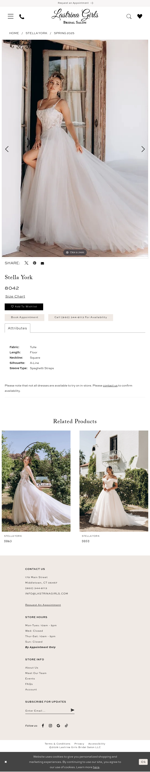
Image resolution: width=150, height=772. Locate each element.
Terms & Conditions (58, 744)
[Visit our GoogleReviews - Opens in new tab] (58, 726)
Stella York (36, 33)
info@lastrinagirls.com (46, 593)
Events (30, 678)
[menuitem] (10, 16)
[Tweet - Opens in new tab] (26, 263)
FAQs (29, 684)
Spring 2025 (64, 33)
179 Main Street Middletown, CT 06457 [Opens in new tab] (41, 580)
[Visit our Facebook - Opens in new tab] (43, 726)
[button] (10, 16)
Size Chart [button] (15, 296)
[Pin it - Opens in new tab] (34, 263)
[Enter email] (50, 710)
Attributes (17, 328)
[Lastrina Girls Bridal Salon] (75, 16)
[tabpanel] (75, 148)
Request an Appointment (43, 605)
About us (31, 667)
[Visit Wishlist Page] (139, 16)
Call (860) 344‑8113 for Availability (80, 317)
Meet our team (36, 673)
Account (31, 689)
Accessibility (96, 744)
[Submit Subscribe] (73, 710)
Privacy (79, 744)
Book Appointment (24, 317)
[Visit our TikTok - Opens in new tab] (66, 726)
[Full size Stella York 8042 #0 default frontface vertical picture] (75, 148)
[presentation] (36, 481)
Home (14, 33)
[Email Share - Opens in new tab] (42, 263)
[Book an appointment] (75, 3)
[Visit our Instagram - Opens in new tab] (50, 726)
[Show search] (129, 16)
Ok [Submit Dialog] (143, 762)
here (96, 767)
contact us (110, 386)
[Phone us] (21, 16)
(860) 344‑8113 (36, 588)
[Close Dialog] (5, 762)
